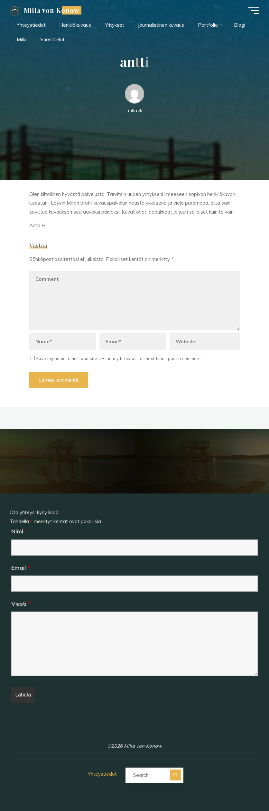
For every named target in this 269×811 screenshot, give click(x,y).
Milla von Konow (51, 10)
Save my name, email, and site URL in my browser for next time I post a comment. (116, 358)
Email (20, 567)
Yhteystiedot (102, 774)
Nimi (19, 531)
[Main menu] (253, 10)
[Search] (175, 775)
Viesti (21, 603)
